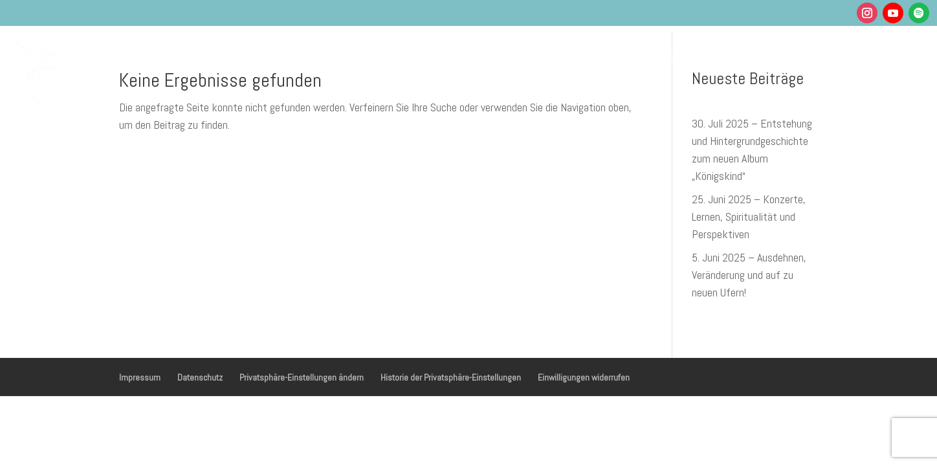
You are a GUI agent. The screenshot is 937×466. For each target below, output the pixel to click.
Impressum (139, 377)
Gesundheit (417, 58)
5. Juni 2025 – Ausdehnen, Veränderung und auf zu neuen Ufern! (749, 275)
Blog (740, 58)
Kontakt (829, 58)
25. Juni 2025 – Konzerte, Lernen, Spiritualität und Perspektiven (749, 216)
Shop (779, 58)
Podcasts (619, 58)
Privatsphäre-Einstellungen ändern (301, 377)
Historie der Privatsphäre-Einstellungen (450, 377)
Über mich (686, 58)
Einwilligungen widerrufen (584, 377)
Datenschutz (200, 377)
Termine (557, 58)
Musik (492, 58)
